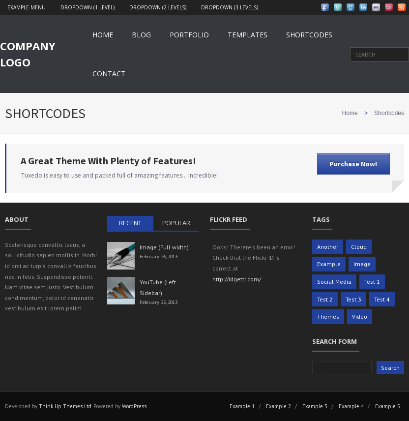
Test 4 (382, 299)
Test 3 (353, 299)
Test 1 (372, 281)
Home (102, 34)
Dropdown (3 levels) (229, 7)
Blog (141, 34)
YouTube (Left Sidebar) (158, 287)
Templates (247, 34)
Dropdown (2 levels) (157, 7)
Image (362, 264)
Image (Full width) (164, 247)
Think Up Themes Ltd (65, 406)
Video (359, 316)
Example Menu (26, 7)
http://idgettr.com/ (236, 279)
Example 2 (278, 406)
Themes (328, 316)
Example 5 (387, 406)
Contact (108, 73)
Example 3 (314, 406)
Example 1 (242, 406)
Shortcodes (309, 34)
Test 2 (325, 299)
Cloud (359, 246)
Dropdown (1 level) (87, 7)
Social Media (334, 281)
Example (329, 264)
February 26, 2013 (158, 256)
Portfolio (189, 34)
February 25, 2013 (158, 302)
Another (327, 246)
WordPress (134, 406)
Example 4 (351, 406)
